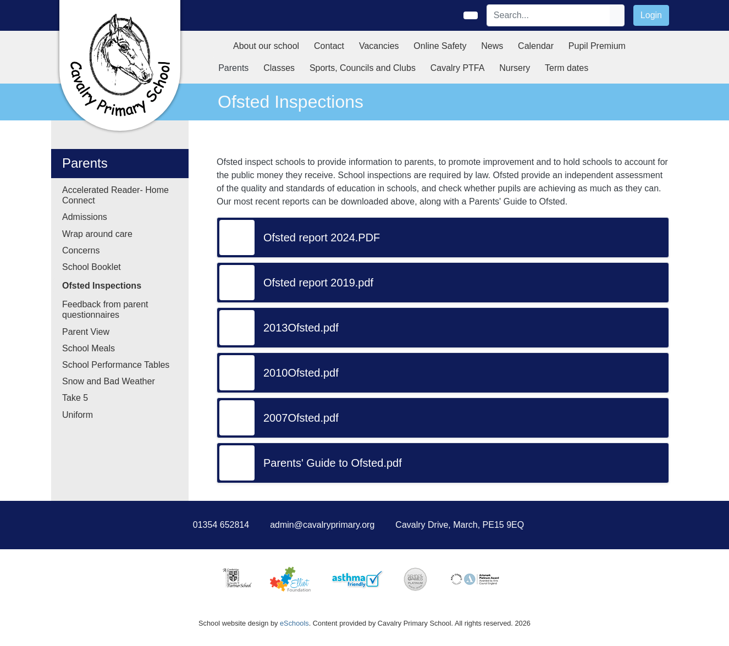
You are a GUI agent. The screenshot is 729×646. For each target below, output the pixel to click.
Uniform (77, 414)
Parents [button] (233, 68)
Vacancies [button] (379, 46)
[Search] (548, 15)
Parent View (85, 331)
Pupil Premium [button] (597, 46)
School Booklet (91, 267)
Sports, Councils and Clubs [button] (363, 68)
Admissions (84, 217)
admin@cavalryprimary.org (322, 524)
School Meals (88, 348)
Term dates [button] (566, 68)
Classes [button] (279, 68)
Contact (329, 46)
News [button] (492, 46)
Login (651, 15)
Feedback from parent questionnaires (105, 309)
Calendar (536, 46)
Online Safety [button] (439, 46)
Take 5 (75, 397)
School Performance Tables (115, 364)
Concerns (81, 250)
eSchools (294, 623)
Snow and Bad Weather (108, 381)
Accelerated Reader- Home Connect (115, 195)
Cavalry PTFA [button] (457, 68)
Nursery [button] (514, 68)
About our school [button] (266, 46)
